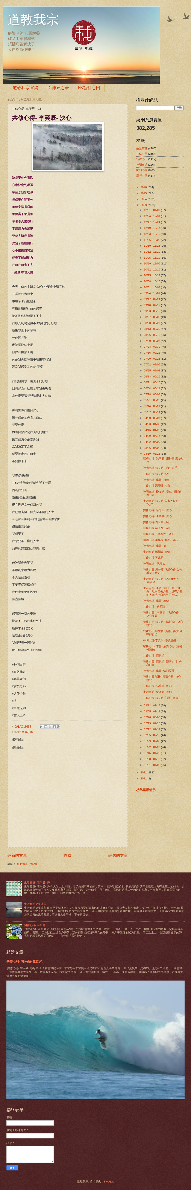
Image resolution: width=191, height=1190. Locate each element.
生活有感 (141, 148)
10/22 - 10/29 (152, 269)
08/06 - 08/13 (152, 334)
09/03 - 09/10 (152, 311)
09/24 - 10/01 (152, 293)
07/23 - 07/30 (152, 346)
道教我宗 (33, 20)
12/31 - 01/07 (152, 210)
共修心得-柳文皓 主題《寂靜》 (162, 698)
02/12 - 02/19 (152, 729)
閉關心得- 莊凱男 (34, 925)
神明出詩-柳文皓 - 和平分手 (160, 467)
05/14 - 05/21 (152, 406)
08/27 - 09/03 (152, 317)
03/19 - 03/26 (152, 453)
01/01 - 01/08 (152, 765)
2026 (144, 187)
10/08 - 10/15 (152, 281)
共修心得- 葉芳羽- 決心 (157, 510)
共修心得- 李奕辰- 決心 (157, 516)
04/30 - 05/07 (152, 418)
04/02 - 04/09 (152, 441)
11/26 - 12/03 (152, 239)
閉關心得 (141, 170)
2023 (144, 205)
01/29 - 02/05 (152, 741)
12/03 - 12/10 (152, 233)
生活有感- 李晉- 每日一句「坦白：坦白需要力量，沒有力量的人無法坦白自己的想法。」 (163, 591)
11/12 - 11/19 (152, 251)
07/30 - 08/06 (152, 340)
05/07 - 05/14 (152, 412)
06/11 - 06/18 (152, 382)
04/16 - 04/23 (152, 430)
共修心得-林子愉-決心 (156, 528)
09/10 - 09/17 (152, 305)
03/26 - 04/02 (152, 447)
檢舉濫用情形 (146, 790)
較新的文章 (17, 855)
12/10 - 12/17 (152, 227)
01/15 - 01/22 (152, 753)
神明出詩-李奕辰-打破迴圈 (159, 640)
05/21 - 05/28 (152, 400)
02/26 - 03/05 (152, 717)
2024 (144, 199)
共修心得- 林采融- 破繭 (157, 685)
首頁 (67, 855)
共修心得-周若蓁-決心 (156, 522)
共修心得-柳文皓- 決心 (157, 473)
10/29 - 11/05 (152, 263)
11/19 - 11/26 (152, 245)
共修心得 (27, 732)
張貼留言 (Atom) (27, 864)
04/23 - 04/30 (152, 424)
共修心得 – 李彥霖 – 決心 (158, 534)
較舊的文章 (118, 855)
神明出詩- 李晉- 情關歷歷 (158, 670)
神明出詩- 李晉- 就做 (156, 600)
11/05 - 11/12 (152, 257)
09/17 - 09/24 (152, 299)
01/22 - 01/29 (152, 747)
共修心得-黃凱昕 (153, 557)
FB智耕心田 (89, 87)
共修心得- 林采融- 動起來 (24, 961)
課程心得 (141, 175)
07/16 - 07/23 (152, 352)
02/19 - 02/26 (152, 723)
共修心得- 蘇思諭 (153, 655)
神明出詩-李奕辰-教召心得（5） (163, 540)
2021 (144, 778)
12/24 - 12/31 (152, 216)
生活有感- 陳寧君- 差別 (157, 692)
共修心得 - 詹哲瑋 (154, 606)
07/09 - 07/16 (152, 358)
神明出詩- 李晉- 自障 (156, 479)
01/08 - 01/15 (152, 759)
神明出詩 (141, 164)
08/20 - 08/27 (152, 323)
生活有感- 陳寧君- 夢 (37, 882)
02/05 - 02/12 (152, 735)
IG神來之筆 (58, 87)
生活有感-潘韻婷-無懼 (156, 551)
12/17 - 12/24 (152, 222)
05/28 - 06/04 (152, 394)
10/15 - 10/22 (152, 275)
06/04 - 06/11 (152, 388)
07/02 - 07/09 (152, 364)
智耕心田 (141, 159)
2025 (144, 193)
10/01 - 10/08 (152, 287)
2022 (144, 772)
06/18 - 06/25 (152, 376)
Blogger (108, 1181)
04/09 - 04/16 (152, 435)
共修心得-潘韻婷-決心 (156, 485)
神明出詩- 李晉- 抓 (154, 545)
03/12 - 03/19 (152, 705)
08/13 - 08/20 (152, 328)
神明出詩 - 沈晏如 (154, 563)
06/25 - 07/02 (152, 370)
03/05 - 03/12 (152, 711)
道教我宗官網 (25, 87)
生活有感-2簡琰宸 (35, 904)
